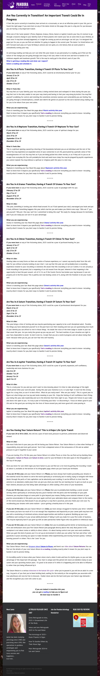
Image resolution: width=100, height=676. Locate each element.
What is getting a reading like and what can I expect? (27, 61)
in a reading (45, 549)
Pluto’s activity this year (52, 110)
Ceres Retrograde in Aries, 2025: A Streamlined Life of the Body (38, 620)
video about (74, 546)
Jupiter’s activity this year (54, 411)
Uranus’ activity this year (53, 223)
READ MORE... (10, 659)
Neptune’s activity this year (56, 168)
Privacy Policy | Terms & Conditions (15, 673)
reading (46, 592)
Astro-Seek (9, 671)
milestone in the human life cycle (41, 570)
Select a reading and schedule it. (19, 64)
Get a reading (46, 113)
